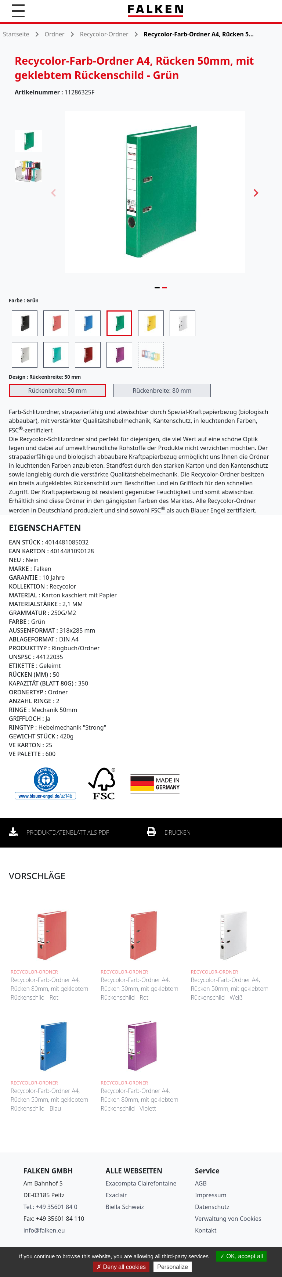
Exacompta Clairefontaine (141, 1183)
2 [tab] (164, 287)
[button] (18, 10)
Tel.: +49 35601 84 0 (50, 1207)
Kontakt (206, 1230)
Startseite (16, 34)
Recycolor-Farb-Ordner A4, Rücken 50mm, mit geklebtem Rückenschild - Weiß (229, 988)
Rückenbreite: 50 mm (57, 390)
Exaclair (116, 1195)
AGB (201, 1183)
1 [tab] (157, 287)
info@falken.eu (44, 1230)
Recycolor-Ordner (104, 34)
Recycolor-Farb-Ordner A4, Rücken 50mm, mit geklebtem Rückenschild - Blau (49, 1099)
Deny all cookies (121, 1267)
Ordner (55, 34)
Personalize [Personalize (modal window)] (172, 1267)
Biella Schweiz (125, 1207)
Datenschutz (212, 1207)
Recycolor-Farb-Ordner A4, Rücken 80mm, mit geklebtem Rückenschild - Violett (139, 1099)
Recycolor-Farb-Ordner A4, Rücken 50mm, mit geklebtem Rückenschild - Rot (139, 988)
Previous (53, 192)
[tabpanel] (155, 192)
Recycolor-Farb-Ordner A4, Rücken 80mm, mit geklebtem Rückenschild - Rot (49, 988)
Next (256, 192)
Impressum (211, 1195)
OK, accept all (241, 1256)
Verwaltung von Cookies (228, 1219)
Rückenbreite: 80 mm (162, 390)
